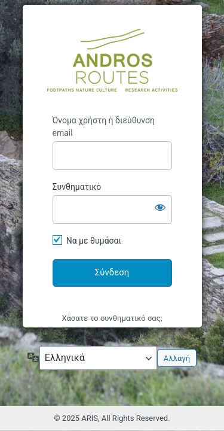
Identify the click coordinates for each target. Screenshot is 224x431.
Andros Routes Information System (112, 60)
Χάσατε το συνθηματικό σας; (112, 318)
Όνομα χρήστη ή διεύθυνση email (104, 127)
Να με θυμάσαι (93, 240)
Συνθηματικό (77, 187)
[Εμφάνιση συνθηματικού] (160, 207)
